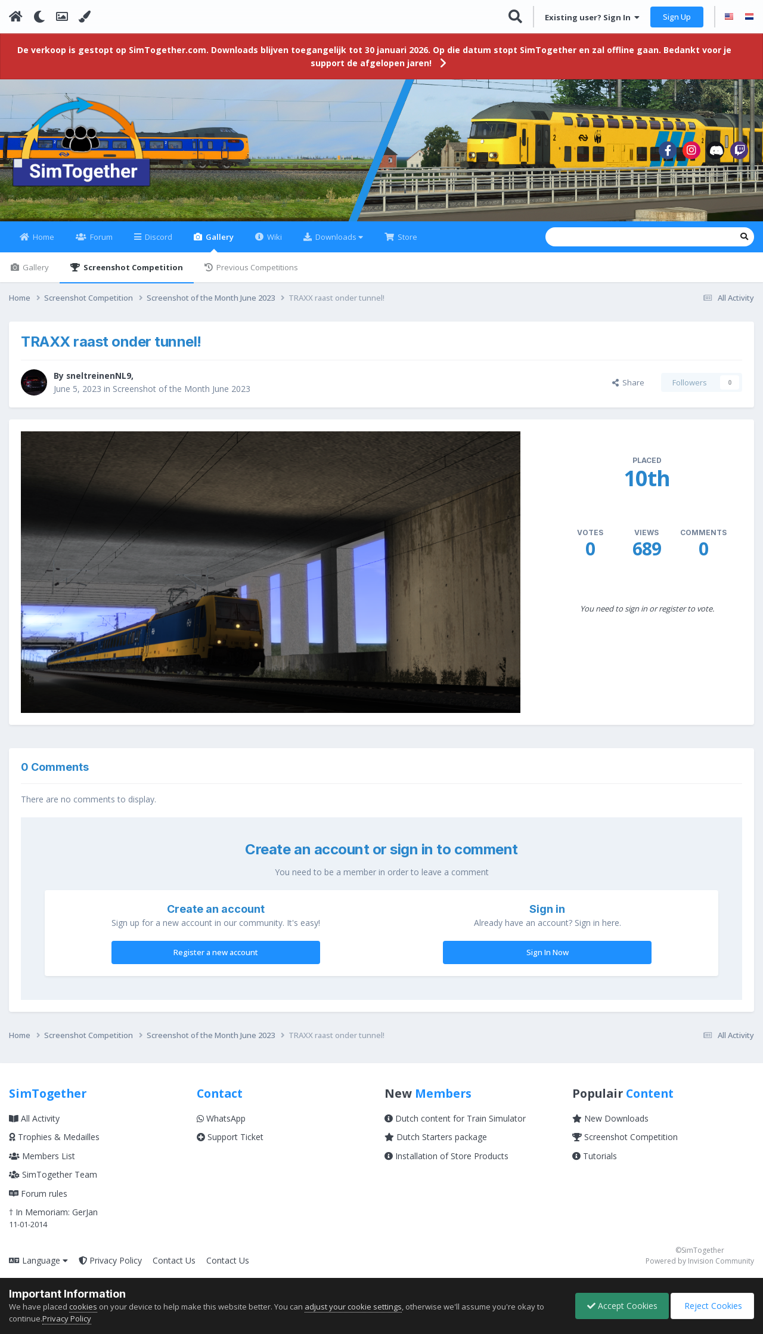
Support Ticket (230, 1144)
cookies (83, 1306)
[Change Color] (85, 17)
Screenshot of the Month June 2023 (181, 396)
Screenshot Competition (132, 274)
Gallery (219, 249)
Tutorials (594, 1163)
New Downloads (610, 1125)
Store (406, 244)
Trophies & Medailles (54, 1144)
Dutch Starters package (435, 1144)
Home (42, 244)
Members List (42, 1163)
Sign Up (677, 16)
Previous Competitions (256, 274)
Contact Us (174, 1267)
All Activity (34, 1125)
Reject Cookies (711, 1305)
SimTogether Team (53, 1181)
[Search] (555, 244)
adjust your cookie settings (353, 1306)
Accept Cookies (619, 1305)
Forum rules (38, 1200)
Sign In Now (547, 959)
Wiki (273, 244)
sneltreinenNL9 (99, 382)
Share (628, 389)
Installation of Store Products (446, 1163)
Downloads (338, 244)
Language (38, 1267)
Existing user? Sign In (592, 17)
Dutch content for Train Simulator (455, 1125)
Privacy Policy (110, 1267)
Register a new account (215, 959)
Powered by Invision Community (700, 1269)
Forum (100, 244)
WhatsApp (221, 1125)
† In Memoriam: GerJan (53, 1219)
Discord (157, 244)
